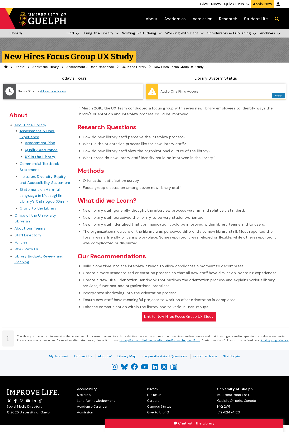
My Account (58, 356)
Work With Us (26, 249)
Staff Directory (28, 235)
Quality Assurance (41, 149)
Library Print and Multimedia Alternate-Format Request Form (160, 341)
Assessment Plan (40, 142)
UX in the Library (134, 67)
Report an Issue (205, 356)
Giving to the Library (38, 208)
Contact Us (83, 356)
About (105, 356)
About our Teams (29, 228)
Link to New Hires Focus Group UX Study (178, 316)
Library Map (126, 356)
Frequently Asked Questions (164, 356)
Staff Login (231, 356)
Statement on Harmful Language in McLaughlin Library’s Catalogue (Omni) (44, 195)
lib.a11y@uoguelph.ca (275, 341)
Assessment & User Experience (90, 67)
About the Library (45, 67)
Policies (21, 242)
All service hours (53, 91)
